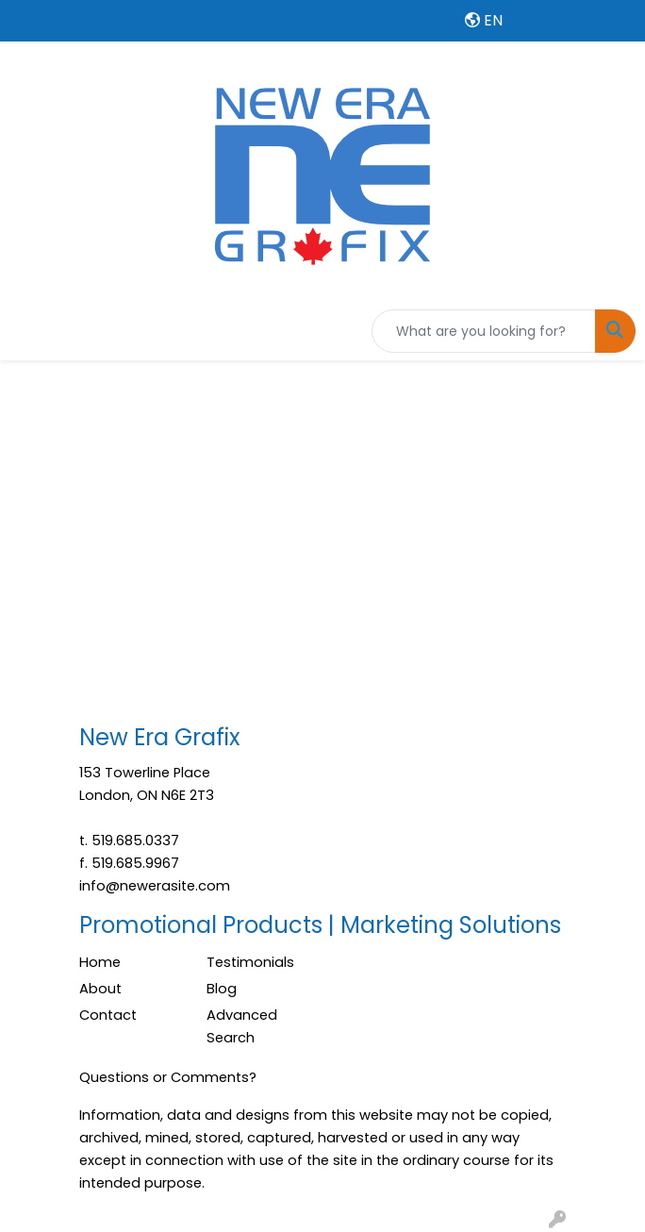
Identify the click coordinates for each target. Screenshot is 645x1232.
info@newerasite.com (154, 885)
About (100, 988)
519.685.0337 (135, 840)
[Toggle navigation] (29, 331)
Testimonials (250, 962)
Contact (108, 1015)
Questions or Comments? (167, 1077)
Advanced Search (242, 1026)
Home (100, 962)
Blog (222, 988)
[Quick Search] (484, 331)
